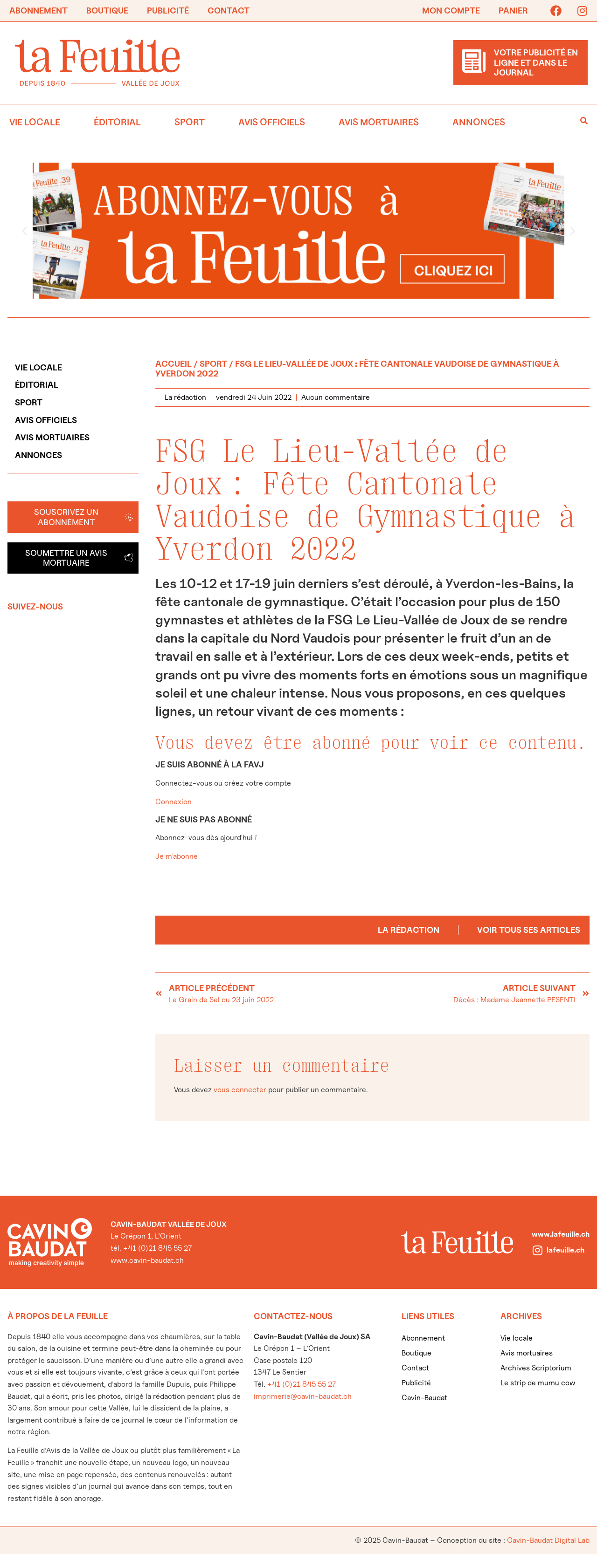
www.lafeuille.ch (561, 1234)
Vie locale (34, 122)
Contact (229, 10)
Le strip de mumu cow (537, 1382)
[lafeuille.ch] (537, 1250)
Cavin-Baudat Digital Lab (548, 1540)
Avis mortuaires (379, 122)
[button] (24, 230)
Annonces (478, 122)
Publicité (168, 10)
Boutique (107, 10)
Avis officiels (271, 122)
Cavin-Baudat (424, 1397)
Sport (189, 122)
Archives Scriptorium (535, 1367)
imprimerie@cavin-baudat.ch (303, 1396)
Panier (513, 10)
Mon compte (451, 10)
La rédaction (408, 930)
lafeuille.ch (565, 1250)
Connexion (173, 801)
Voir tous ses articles (528, 930)
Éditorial (117, 122)
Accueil (173, 364)
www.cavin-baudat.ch (147, 1260)
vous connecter (240, 1089)
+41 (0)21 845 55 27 (301, 1384)
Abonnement (38, 10)
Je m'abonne (176, 856)
